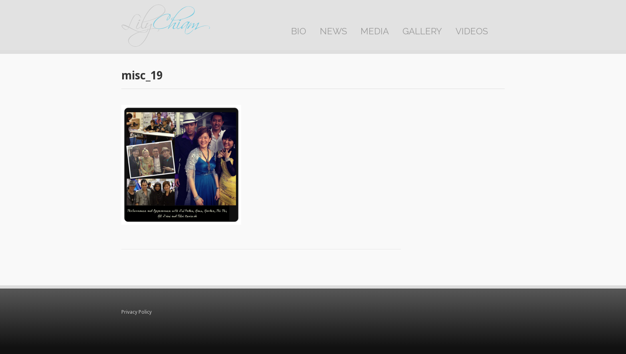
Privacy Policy (136, 312)
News (333, 31)
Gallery (422, 31)
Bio (298, 31)
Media (375, 31)
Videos (472, 31)
